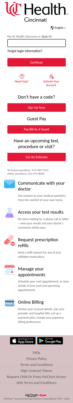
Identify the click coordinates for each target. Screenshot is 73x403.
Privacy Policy (36, 358)
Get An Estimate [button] (36, 157)
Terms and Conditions (36, 364)
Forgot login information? (25, 51)
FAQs (36, 352)
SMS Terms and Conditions (36, 382)
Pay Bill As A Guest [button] (36, 129)
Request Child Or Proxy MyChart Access (36, 376)
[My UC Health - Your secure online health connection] (36, 12)
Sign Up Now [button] (36, 107)
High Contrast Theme (36, 370)
